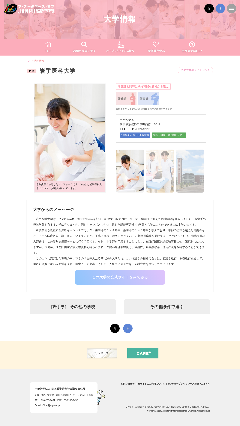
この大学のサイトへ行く (195, 70)
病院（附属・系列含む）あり (169, 135)
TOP (48, 47)
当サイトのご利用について (151, 383)
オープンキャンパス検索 (120, 47)
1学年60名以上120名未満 (135, 135)
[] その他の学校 (73, 306)
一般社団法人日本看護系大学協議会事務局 (60, 388)
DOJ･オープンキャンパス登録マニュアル (189, 383)
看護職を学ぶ (156, 47)
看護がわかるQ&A (192, 47)
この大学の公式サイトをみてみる (120, 277)
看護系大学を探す (84, 47)
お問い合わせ (127, 383)
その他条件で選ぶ (167, 306)
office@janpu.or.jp (51, 405)
